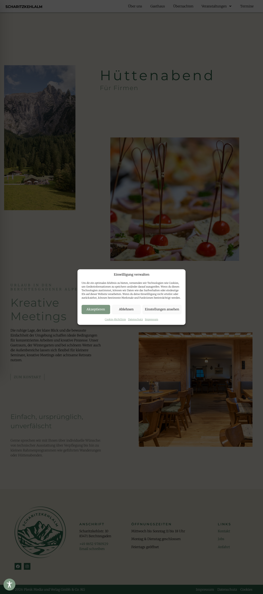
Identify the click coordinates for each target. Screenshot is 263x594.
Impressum (151, 319)
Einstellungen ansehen (162, 309)
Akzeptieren (96, 309)
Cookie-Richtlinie (115, 319)
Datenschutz (135, 319)
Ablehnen (126, 309)
